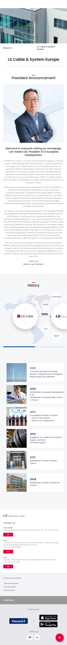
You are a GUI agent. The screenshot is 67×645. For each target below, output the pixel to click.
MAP (8, 534)
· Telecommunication (10, 583)
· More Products (9, 590)
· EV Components (9, 587)
